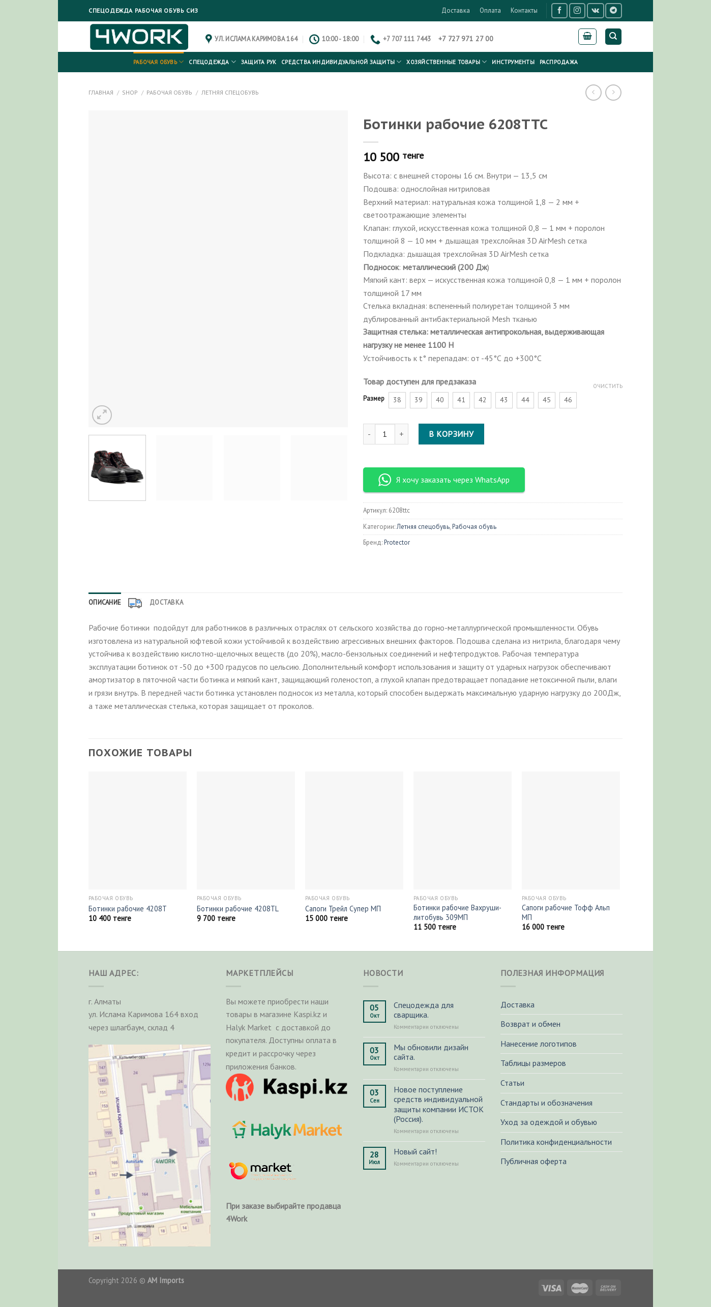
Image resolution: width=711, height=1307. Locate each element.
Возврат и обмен (530, 1024)
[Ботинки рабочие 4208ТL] (246, 830)
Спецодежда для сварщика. (424, 1010)
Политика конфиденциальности (556, 1142)
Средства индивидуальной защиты (341, 62)
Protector (397, 542)
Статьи (512, 1083)
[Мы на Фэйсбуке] (559, 10)
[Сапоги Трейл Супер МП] (354, 830)
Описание (104, 602)
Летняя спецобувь (230, 92)
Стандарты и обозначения (546, 1102)
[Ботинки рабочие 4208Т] (137, 830)
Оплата (490, 10)
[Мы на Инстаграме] (577, 10)
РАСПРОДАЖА (559, 62)
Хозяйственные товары (446, 62)
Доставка (455, 10)
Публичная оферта (533, 1161)
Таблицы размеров (533, 1063)
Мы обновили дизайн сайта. (431, 1052)
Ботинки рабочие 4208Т (127, 908)
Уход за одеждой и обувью (548, 1122)
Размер (373, 398)
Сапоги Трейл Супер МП (343, 908)
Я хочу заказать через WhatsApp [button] (444, 479)
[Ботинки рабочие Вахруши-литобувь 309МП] (462, 830)
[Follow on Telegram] (613, 10)
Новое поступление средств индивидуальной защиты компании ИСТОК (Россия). (439, 1104)
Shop (130, 92)
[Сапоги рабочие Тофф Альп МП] (571, 830)
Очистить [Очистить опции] (608, 386)
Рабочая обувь (158, 62)
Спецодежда (212, 62)
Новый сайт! (415, 1151)
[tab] (104, 602)
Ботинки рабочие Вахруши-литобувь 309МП (457, 912)
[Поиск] (613, 36)
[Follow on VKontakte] (595, 10)
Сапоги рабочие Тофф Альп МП (566, 912)
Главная (100, 92)
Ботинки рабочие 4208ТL (238, 908)
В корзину (451, 434)
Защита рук (258, 62)
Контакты (524, 10)
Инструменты (513, 62)
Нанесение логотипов (538, 1043)
